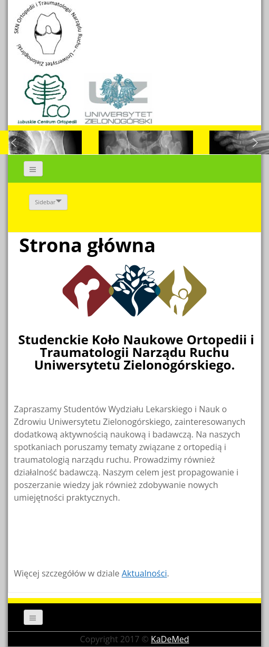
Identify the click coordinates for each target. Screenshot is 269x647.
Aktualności (144, 573)
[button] (14, 142)
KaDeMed (170, 639)
